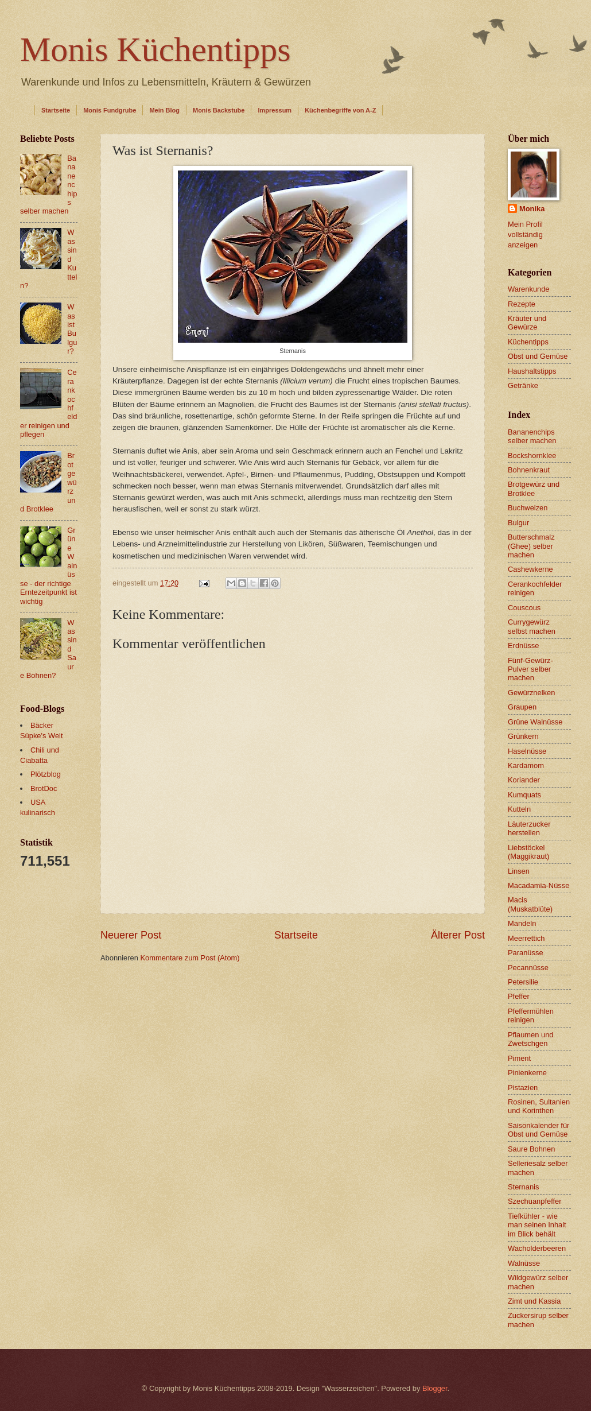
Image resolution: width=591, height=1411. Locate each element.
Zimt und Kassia (534, 1301)
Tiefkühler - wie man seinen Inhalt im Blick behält (537, 1225)
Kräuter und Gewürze (527, 322)
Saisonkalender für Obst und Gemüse (538, 1129)
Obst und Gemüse (537, 356)
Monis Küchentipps (155, 49)
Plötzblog (45, 774)
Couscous (524, 607)
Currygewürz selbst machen (531, 626)
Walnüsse (524, 1263)
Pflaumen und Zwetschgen (530, 1039)
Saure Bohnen (531, 1149)
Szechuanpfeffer (535, 1201)
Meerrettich (526, 938)
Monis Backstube (218, 110)
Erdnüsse (523, 645)
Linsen (519, 871)
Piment (519, 1058)
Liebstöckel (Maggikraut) (528, 851)
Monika (532, 208)
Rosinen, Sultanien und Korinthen (539, 1106)
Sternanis (523, 1187)
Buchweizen (527, 507)
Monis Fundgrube (109, 110)
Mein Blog (164, 110)
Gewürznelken (531, 692)
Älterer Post (458, 935)
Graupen (522, 707)
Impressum (274, 110)
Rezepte (521, 304)
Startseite (55, 110)
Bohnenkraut (529, 470)
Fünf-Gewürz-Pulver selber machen (530, 669)
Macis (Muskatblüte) (530, 904)
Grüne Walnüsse (535, 722)
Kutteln (519, 809)
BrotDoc (43, 788)
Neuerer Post (130, 935)
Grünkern (523, 736)
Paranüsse (525, 952)
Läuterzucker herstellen (529, 828)
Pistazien (523, 1087)
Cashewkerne (530, 569)
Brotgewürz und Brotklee (533, 488)
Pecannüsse (528, 967)
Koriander (524, 780)
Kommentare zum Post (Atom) (189, 957)
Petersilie (523, 982)
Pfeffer (519, 996)
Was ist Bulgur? (72, 329)
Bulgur (518, 522)
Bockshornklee (532, 455)
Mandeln (522, 923)
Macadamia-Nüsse (538, 885)
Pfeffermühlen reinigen (531, 1015)
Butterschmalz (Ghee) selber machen (531, 546)
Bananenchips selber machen (532, 436)
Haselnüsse (527, 751)
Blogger (435, 1388)
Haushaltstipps (532, 371)
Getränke (523, 385)
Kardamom (526, 765)
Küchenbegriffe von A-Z (340, 110)
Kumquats (524, 794)
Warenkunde (529, 289)
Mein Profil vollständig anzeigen (525, 234)
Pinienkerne (527, 1072)
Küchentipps (528, 342)
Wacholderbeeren (537, 1248)
